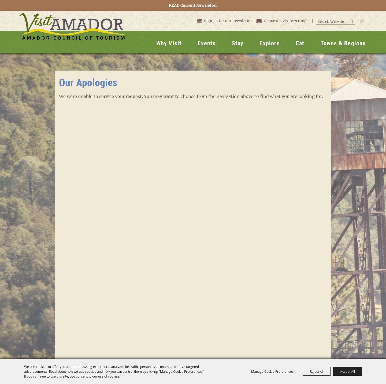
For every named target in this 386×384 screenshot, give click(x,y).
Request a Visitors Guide (283, 21)
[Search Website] (332, 21)
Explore (269, 43)
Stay (238, 43)
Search (352, 21)
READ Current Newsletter (193, 5)
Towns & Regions (343, 43)
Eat (300, 43)
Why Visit (169, 43)
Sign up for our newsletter (224, 20)
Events (207, 43)
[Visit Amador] (72, 32)
